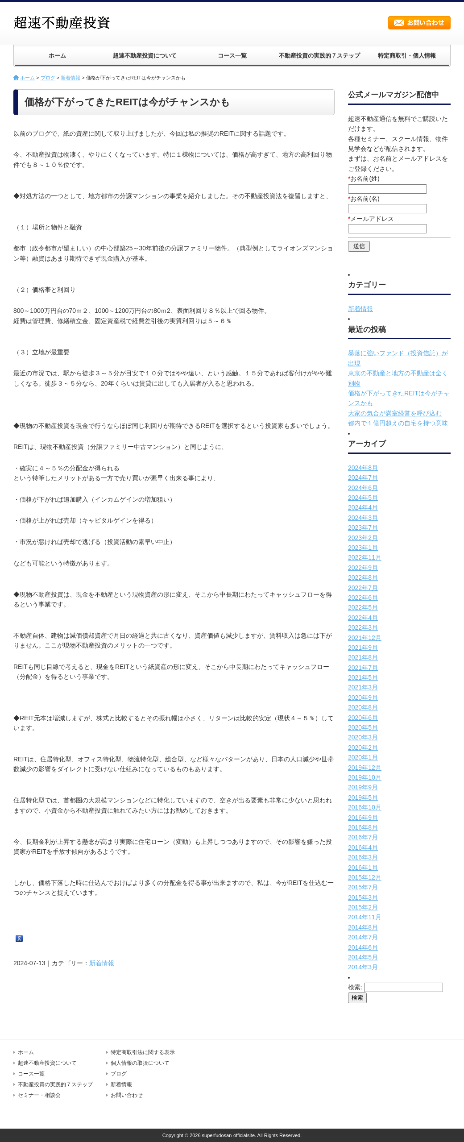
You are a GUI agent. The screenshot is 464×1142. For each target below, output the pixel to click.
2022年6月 (363, 597)
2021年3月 (363, 687)
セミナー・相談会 (39, 1095)
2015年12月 (364, 877)
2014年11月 (364, 917)
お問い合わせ (419, 22)
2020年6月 (363, 717)
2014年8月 (363, 927)
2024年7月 (363, 477)
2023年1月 (363, 547)
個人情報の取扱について (140, 1063)
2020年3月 (363, 737)
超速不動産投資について (145, 55)
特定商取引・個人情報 (407, 55)
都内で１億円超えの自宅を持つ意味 (398, 423)
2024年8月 (363, 467)
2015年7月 (363, 887)
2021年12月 (364, 637)
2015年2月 (363, 907)
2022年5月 (363, 607)
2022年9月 (363, 567)
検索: (355, 987)
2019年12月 (364, 767)
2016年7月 (363, 837)
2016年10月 (364, 807)
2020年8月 (363, 707)
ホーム (57, 55)
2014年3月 (363, 967)
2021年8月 (363, 657)
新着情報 (70, 77)
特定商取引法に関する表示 (143, 1052)
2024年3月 (363, 517)
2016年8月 (363, 827)
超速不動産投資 (64, 22)
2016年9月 (363, 817)
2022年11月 (364, 557)
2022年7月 (363, 587)
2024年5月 (363, 497)
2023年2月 (363, 537)
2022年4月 (363, 617)
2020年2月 (363, 747)
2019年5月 (363, 797)
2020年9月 (363, 697)
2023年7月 (363, 527)
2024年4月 (363, 507)
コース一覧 (232, 55)
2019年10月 (364, 777)
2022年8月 (363, 577)
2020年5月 (363, 727)
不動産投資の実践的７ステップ (319, 55)
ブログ (48, 77)
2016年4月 (363, 847)
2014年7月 (363, 937)
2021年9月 (363, 647)
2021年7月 (363, 667)
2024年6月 (363, 487)
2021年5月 (363, 677)
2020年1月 (363, 757)
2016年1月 (363, 867)
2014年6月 (363, 947)
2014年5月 (363, 957)
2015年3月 (363, 897)
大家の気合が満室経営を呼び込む (395, 413)
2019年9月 (363, 787)
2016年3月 (363, 857)
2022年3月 (363, 627)
